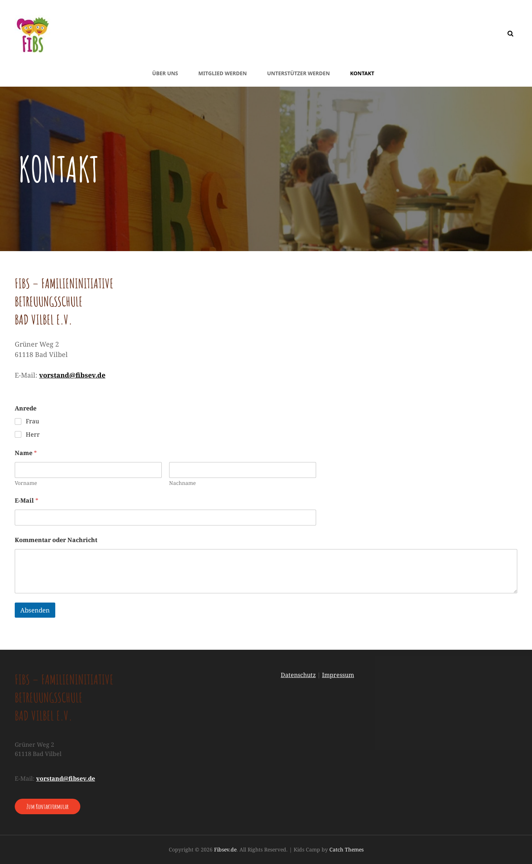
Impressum (338, 675)
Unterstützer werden (298, 73)
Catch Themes (346, 849)
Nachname (182, 483)
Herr (33, 434)
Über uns (165, 73)
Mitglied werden (222, 73)
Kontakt (362, 73)
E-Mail (26, 500)
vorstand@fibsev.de (72, 375)
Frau (32, 421)
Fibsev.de (225, 849)
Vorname (26, 483)
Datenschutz (298, 675)
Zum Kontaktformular (48, 806)
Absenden (35, 610)
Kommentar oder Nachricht (56, 540)
